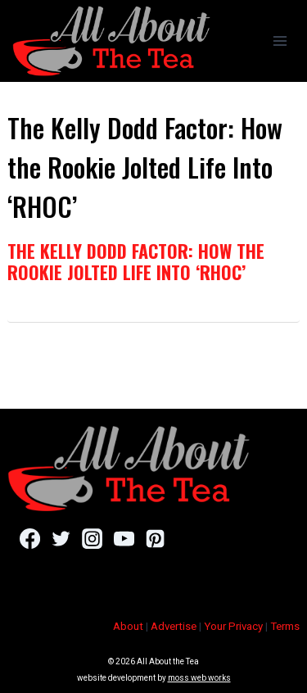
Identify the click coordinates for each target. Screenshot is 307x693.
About (128, 626)
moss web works (199, 677)
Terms (285, 626)
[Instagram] (92, 538)
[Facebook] (30, 538)
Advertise (173, 626)
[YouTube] (124, 538)
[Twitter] (61, 538)
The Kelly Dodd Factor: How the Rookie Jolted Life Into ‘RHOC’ (135, 261)
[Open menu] (279, 40)
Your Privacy (233, 626)
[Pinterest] (155, 538)
